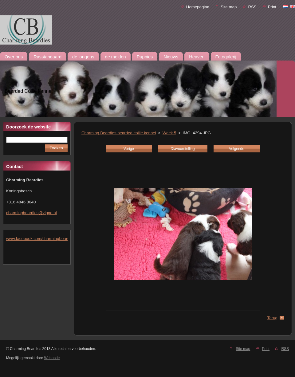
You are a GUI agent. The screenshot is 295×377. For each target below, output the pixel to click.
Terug (272, 318)
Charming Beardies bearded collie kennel (118, 133)
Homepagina (197, 7)
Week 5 (169, 133)
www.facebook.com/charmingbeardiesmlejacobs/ (50, 238)
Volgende (236, 149)
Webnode (52, 358)
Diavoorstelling (183, 149)
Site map (229, 7)
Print (272, 7)
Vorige (129, 149)
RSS (252, 7)
